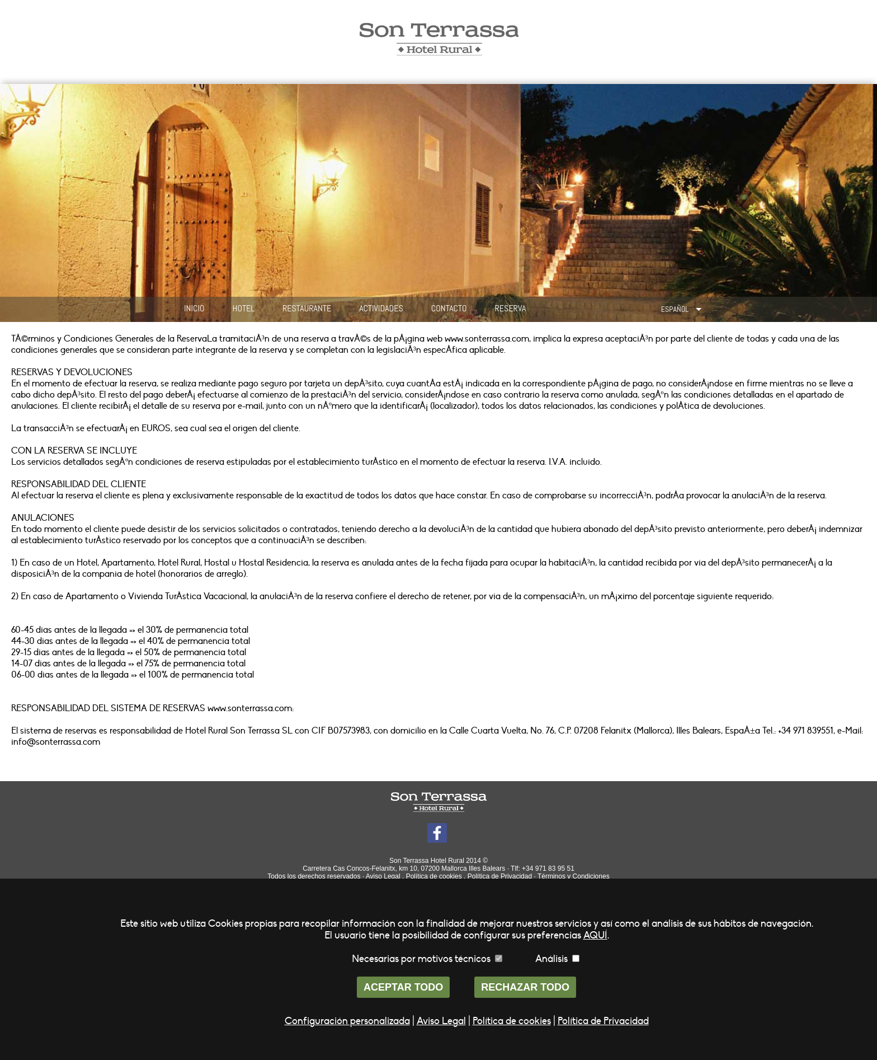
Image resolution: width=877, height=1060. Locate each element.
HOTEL (243, 308)
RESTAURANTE (306, 308)
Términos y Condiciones (573, 876)
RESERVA (510, 308)
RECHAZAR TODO (525, 987)
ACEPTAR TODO (403, 987)
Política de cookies (434, 876)
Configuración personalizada (347, 1021)
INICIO (194, 308)
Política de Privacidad (500, 876)
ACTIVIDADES (381, 308)
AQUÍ (595, 935)
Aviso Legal (383, 876)
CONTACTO (449, 308)
